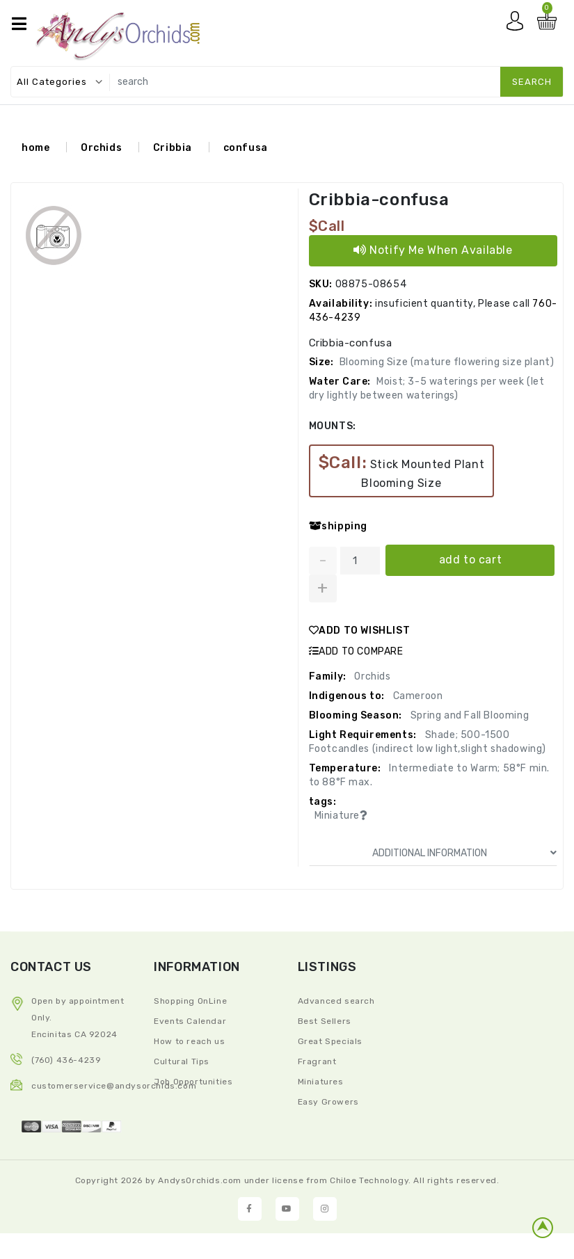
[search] (333, 82)
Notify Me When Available (433, 250)
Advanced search (336, 1000)
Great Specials (330, 1040)
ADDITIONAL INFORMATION (464, 853)
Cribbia (172, 148)
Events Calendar (190, 1020)
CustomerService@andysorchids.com (113, 1085)
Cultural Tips (181, 1061)
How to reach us (189, 1040)
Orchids (101, 148)
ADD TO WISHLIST (359, 630)
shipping (338, 526)
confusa (245, 148)
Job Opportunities (193, 1081)
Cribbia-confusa (379, 199)
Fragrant (317, 1061)
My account (518, 24)
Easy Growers (328, 1101)
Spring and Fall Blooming (468, 715)
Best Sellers (324, 1020)
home (35, 148)
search (532, 82)
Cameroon (416, 696)
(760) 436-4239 (66, 1059)
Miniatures (321, 1081)
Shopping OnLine (190, 1000)
